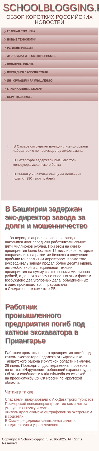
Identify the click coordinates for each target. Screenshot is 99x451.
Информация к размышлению (30, 80)
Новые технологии (21, 39)
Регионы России (20, 47)
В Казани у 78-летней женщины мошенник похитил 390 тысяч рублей (47, 176)
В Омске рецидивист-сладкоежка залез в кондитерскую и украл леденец (40, 422)
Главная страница (21, 31)
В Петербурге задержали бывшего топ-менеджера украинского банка (44, 162)
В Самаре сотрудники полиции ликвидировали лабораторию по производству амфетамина (50, 148)
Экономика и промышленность (31, 56)
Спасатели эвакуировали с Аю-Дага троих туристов (49, 399)
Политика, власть (20, 64)
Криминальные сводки (24, 88)
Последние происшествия (27, 72)
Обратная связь (19, 97)
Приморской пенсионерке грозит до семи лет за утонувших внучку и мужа (46, 405)
